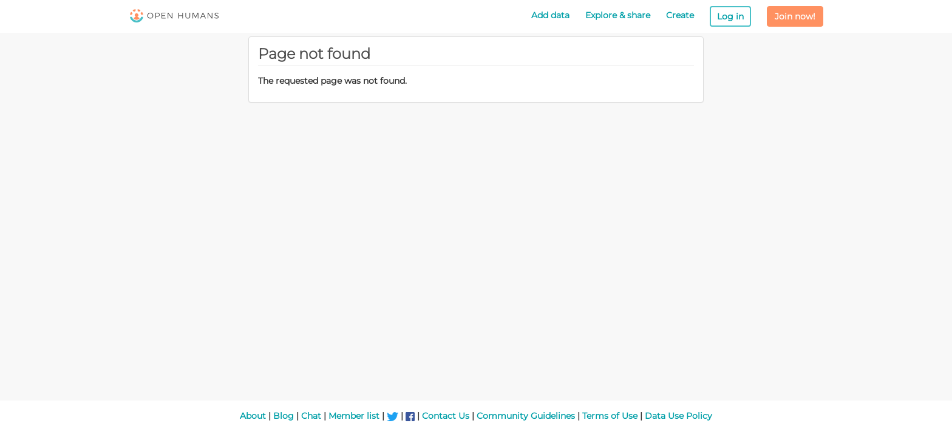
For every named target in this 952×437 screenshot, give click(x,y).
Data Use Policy (678, 415)
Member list (353, 415)
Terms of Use (610, 415)
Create (680, 15)
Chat (311, 415)
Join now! (795, 16)
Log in (730, 16)
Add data (550, 15)
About (253, 415)
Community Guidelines (526, 415)
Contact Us (445, 415)
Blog (283, 415)
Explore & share (617, 15)
